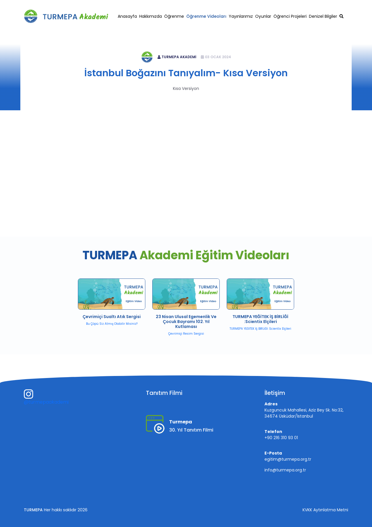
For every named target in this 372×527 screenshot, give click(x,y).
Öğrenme (174, 16)
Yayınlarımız (241, 16)
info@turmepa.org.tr (285, 470)
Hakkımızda (150, 16)
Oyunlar (263, 16)
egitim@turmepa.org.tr (328, 4)
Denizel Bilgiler (323, 16)
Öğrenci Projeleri (290, 16)
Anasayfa (127, 16)
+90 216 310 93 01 (283, 4)
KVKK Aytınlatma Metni (325, 510)
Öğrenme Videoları (206, 16)
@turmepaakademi (46, 402)
